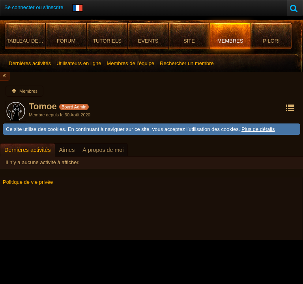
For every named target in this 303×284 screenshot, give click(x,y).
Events (148, 41)
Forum (66, 41)
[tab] (27, 150)
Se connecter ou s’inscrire (34, 7)
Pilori (271, 41)
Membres (230, 41)
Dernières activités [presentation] (27, 150)
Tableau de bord (26, 41)
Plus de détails (258, 129)
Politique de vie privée (28, 182)
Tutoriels (107, 41)
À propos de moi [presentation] (102, 150)
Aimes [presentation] (67, 150)
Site (189, 41)
